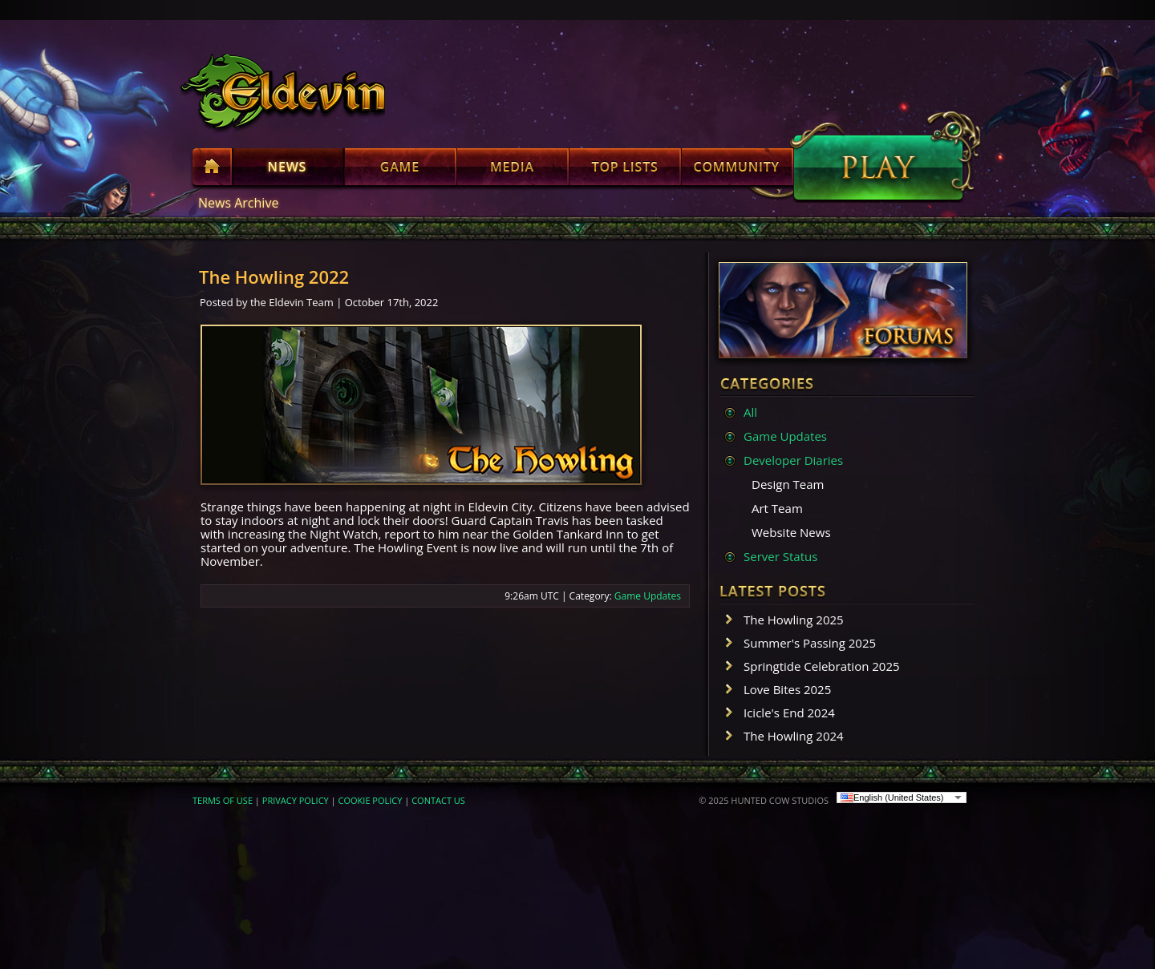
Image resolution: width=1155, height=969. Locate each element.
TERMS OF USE (222, 800)
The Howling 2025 (794, 620)
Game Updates (647, 596)
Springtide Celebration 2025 (822, 666)
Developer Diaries (793, 460)
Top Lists (625, 169)
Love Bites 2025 (787, 689)
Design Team (788, 484)
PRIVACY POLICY (295, 800)
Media (512, 169)
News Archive (238, 202)
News (288, 169)
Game (400, 169)
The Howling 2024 (794, 736)
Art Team (777, 508)
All (750, 412)
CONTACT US (438, 800)
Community (737, 169)
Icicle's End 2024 (789, 713)
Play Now (878, 167)
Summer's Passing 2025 (810, 643)
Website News (791, 532)
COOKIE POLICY (370, 800)
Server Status (780, 556)
